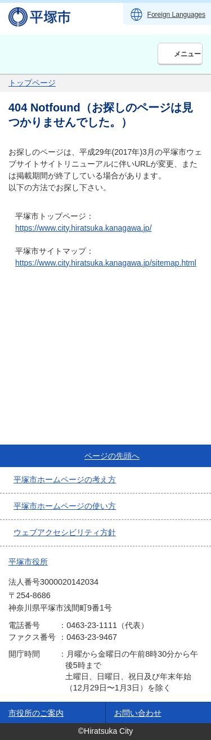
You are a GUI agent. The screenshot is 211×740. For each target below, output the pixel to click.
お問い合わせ (137, 712)
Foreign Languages (176, 15)
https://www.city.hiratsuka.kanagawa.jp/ (83, 227)
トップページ (32, 82)
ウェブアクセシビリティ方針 (65, 532)
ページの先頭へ (112, 455)
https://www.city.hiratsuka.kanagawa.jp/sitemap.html (105, 262)
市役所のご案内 (36, 712)
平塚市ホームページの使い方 (65, 505)
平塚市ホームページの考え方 (65, 479)
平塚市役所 (28, 561)
